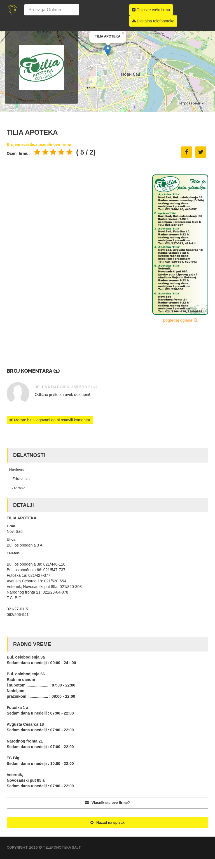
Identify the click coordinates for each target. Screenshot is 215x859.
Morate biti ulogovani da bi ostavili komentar (50, 420)
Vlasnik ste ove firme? (107, 802)
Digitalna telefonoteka (153, 21)
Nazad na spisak (107, 822)
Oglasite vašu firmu (151, 10)
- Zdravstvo (18, 479)
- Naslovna (16, 470)
